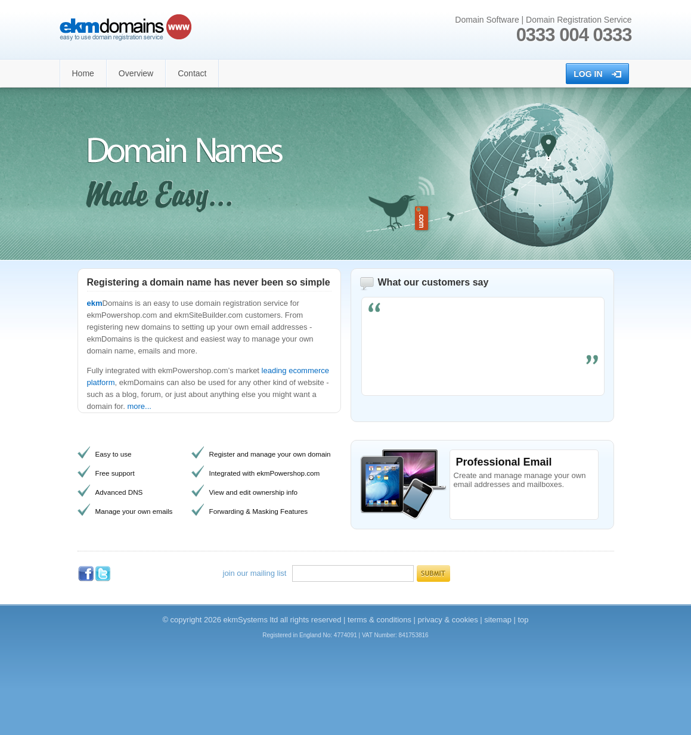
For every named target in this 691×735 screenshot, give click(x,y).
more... (139, 406)
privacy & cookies (448, 619)
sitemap (498, 619)
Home (83, 73)
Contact (192, 73)
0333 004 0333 (574, 34)
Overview (136, 73)
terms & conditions (379, 619)
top (523, 619)
